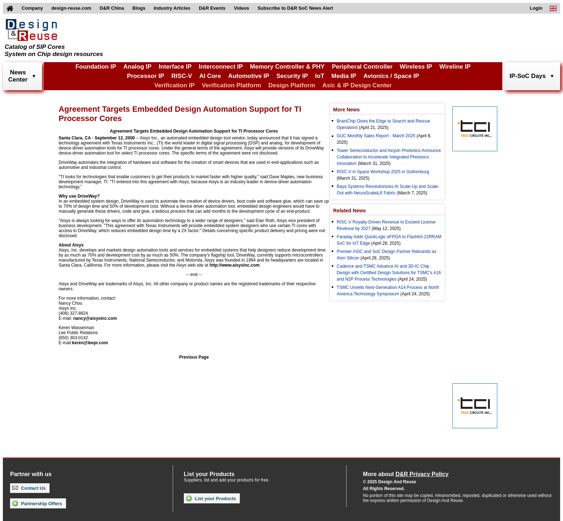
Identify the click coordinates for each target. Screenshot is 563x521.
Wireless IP (416, 66)
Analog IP (137, 66)
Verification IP (174, 85)
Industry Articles (172, 8)
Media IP (343, 76)
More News (346, 109)
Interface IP (175, 66)
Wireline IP (455, 66)
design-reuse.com (71, 8)
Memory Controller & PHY (287, 66)
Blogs (138, 8)
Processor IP (145, 76)
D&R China (112, 8)
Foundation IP (95, 66)
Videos (241, 8)
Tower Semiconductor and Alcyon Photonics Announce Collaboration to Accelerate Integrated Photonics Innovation (389, 157)
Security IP (292, 76)
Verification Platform (231, 85)
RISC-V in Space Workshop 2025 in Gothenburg (383, 171)
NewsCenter (18, 76)
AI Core (210, 76)
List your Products (211, 498)
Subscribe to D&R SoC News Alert (295, 8)
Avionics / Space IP (391, 76)
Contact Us (29, 488)
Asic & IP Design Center (357, 85)
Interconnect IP (221, 66)
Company (32, 8)
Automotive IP (248, 76)
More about (405, 474)
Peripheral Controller (362, 66)
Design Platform (291, 85)
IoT (320, 76)
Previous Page (194, 357)
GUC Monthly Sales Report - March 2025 (376, 135)
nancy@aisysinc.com (95, 318)
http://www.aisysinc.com (234, 265)
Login (536, 8)
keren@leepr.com (90, 342)
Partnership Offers (37, 503)
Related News (349, 210)
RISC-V (181, 76)
